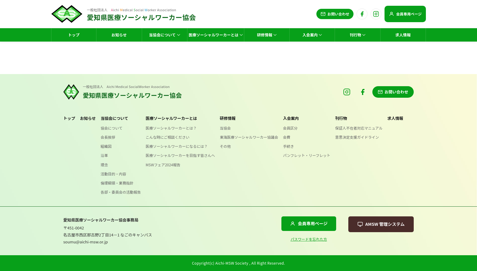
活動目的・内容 (113, 173)
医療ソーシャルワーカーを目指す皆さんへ (180, 155)
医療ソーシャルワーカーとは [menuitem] (216, 35)
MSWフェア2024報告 (163, 164)
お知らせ (88, 118)
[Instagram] (376, 13)
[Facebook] (362, 13)
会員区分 (290, 127)
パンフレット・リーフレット (306, 155)
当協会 (225, 127)
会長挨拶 (108, 137)
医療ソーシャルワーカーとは (171, 118)
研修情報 (228, 118)
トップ (69, 118)
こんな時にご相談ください (168, 137)
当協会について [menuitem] (164, 35)
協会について (112, 127)
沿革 (104, 155)
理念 (104, 164)
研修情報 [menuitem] (267, 35)
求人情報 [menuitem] (403, 35)
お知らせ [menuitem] (119, 35)
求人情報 (395, 118)
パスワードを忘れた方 (309, 239)
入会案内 (291, 118)
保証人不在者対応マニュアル (359, 127)
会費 (286, 137)
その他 (225, 146)
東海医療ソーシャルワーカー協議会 (249, 137)
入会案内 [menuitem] (312, 35)
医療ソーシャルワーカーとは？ (171, 127)
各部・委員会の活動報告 (121, 192)
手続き (288, 146)
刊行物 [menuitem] (358, 35)
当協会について (114, 118)
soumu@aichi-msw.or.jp (85, 242)
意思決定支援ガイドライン (357, 137)
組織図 (106, 146)
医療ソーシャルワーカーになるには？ (177, 146)
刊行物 (341, 118)
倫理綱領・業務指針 (117, 182)
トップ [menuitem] (74, 35)
